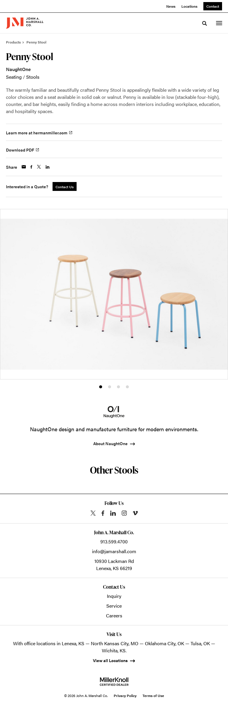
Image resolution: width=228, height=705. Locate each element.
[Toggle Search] (204, 23)
